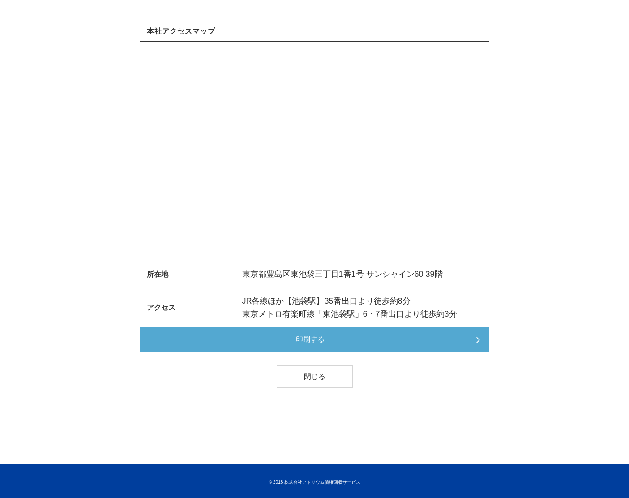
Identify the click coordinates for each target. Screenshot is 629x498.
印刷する (310, 339)
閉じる (314, 376)
